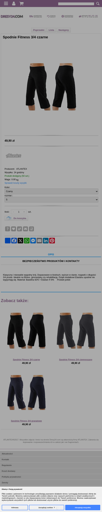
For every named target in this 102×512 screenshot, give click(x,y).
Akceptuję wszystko (83, 507)
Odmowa (14, 507)
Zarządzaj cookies (46, 507)
